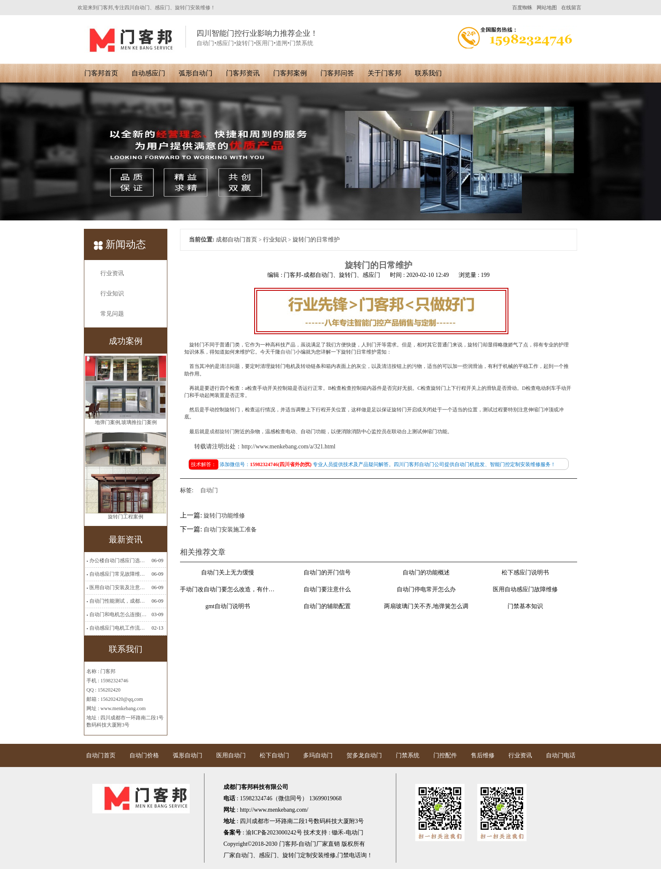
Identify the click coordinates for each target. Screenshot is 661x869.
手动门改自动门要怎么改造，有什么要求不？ (227, 589)
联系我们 (428, 73)
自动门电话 (560, 755)
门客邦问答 (337, 73)
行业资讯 (112, 273)
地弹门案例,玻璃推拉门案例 (126, 424)
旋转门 (291, 855)
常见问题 (112, 314)
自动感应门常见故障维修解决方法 (118, 574)
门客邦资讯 (243, 73)
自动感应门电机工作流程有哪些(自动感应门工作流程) (118, 628)
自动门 (288, 352)
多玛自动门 (318, 755)
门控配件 (445, 755)
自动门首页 (101, 755)
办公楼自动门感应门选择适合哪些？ (118, 560)
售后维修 (482, 755)
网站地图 (547, 8)
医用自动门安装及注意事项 (118, 587)
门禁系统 (407, 755)
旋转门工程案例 (125, 518)
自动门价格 (144, 755)
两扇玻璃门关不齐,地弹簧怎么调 (426, 606)
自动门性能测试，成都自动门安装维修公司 (118, 601)
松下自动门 (274, 755)
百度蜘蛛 (522, 8)
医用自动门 (231, 755)
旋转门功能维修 (224, 515)
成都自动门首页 (236, 239)
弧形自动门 (195, 73)
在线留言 (571, 8)
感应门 (268, 855)
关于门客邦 (384, 73)
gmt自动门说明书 (227, 606)
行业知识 (112, 293)
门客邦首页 (101, 73)
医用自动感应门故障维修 (525, 589)
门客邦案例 (290, 73)
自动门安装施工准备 (230, 529)
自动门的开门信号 (327, 572)
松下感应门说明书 (525, 572)
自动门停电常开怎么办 (426, 589)
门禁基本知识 (525, 606)
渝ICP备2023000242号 (274, 832)
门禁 (343, 855)
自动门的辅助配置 (327, 606)
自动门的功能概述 (426, 572)
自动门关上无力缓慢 (227, 572)
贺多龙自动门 (364, 755)
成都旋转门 (222, 431)
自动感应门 (148, 73)
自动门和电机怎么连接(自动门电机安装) (118, 614)
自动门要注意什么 (327, 589)
